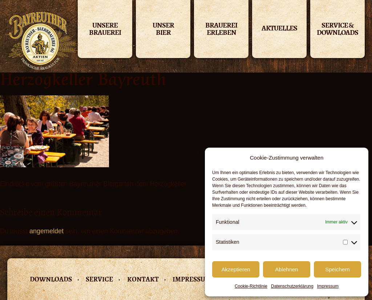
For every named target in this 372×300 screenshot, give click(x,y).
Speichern (337, 269)
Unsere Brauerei (105, 29)
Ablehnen (286, 269)
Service (99, 279)
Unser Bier (163, 29)
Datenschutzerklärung (292, 286)
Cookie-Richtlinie (251, 286)
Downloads (51, 279)
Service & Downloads (337, 29)
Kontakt (143, 279)
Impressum (328, 286)
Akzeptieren (235, 269)
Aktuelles (279, 28)
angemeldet (46, 231)
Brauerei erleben (221, 29)
